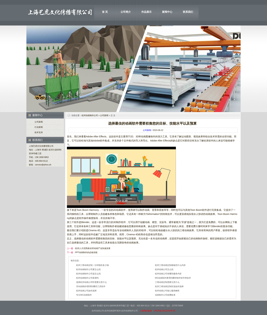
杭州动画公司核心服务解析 (167, 291)
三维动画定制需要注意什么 (167, 282)
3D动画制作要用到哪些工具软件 (90, 286)
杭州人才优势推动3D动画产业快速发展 (92, 248)
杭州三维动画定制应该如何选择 (169, 286)
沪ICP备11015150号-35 (164, 311)
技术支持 (39, 132)
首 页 (105, 11)
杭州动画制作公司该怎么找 (88, 274)
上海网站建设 (146, 311)
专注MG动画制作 (84, 295)
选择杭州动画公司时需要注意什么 (91, 282)
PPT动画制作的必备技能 (86, 252)
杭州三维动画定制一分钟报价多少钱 (92, 265)
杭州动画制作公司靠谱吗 (87, 278)
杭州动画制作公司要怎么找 (88, 269)
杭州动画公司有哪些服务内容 (168, 274)
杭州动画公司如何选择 (86, 291)
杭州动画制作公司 (90, 115)
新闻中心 (167, 11)
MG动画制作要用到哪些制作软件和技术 (173, 278)
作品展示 (146, 11)
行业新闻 (39, 127)
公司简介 (126, 11)
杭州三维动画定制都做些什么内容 (170, 265)
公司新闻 (39, 122)
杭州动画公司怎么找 (164, 269)
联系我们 (188, 11)
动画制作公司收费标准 (165, 295)
